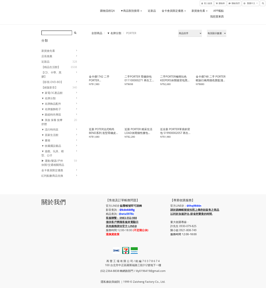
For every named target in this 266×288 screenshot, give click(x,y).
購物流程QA (107, 11)
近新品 (152, 11)
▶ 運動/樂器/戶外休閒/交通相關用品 (52, 163)
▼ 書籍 (45, 140)
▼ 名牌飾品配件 (51, 104)
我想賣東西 (217, 16)
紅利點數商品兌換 (52, 176)
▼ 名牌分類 (48, 98)
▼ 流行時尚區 (49, 129)
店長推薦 (46, 56)
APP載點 (218, 11)
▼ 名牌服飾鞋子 (51, 109)
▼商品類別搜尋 (131, 11)
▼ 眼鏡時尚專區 (51, 114)
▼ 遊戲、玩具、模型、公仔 (52, 153)
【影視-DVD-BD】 (52, 82)
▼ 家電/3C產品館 (52, 93)
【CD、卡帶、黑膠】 (51, 74)
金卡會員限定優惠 (174, 11)
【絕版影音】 (49, 87)
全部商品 (96, 33)
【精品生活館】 (50, 67)
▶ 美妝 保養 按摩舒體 (51, 122)
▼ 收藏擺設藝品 (51, 146)
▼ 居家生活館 (49, 135)
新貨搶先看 (199, 11)
